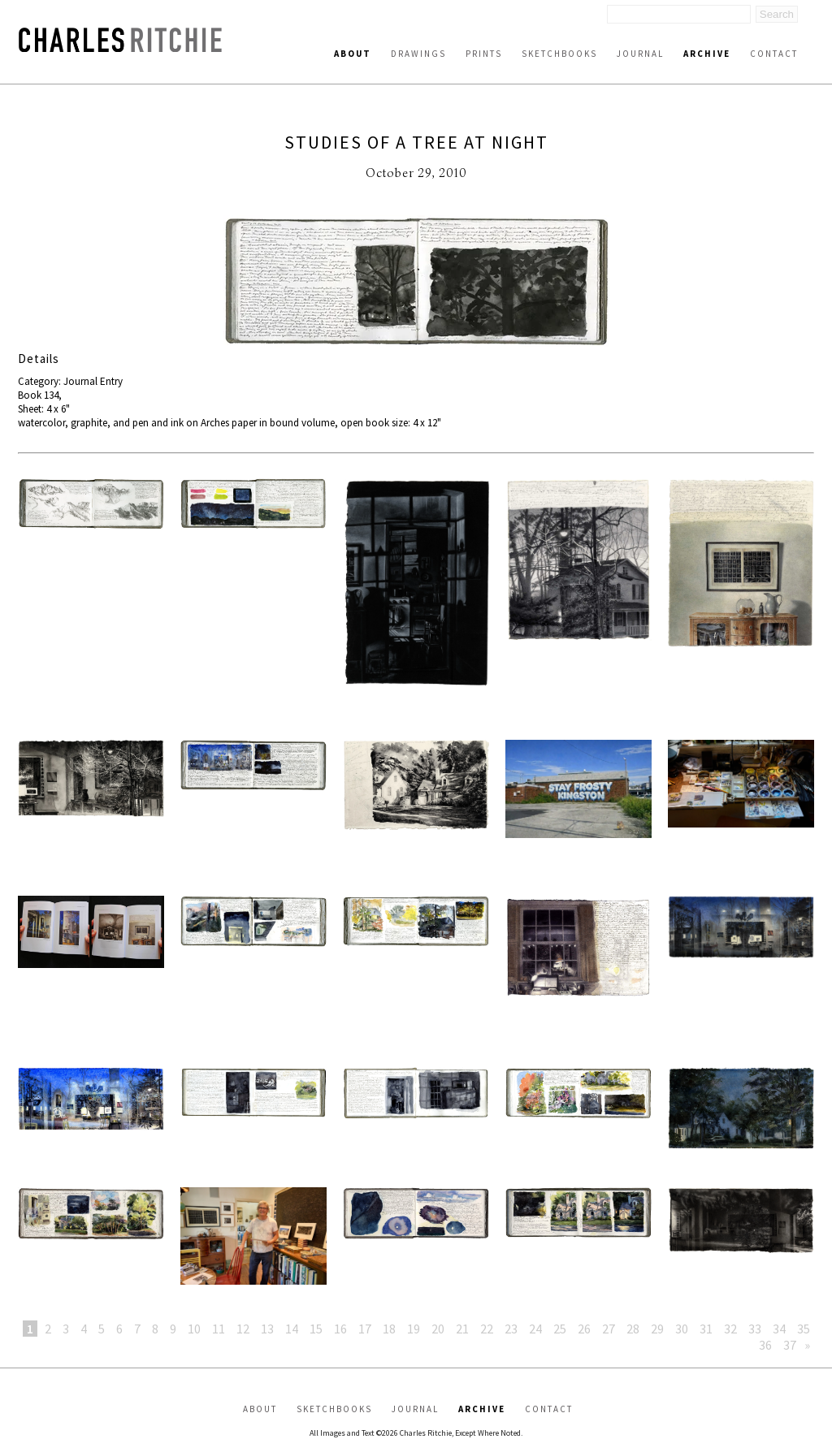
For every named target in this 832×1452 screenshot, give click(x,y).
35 (803, 1328)
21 (462, 1328)
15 (316, 1328)
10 (194, 1328)
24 (535, 1328)
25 (559, 1328)
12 (242, 1328)
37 (789, 1345)
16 (340, 1328)
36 (765, 1345)
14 (291, 1328)
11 (218, 1328)
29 (657, 1328)
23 (511, 1328)
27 (608, 1328)
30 (681, 1328)
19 (413, 1328)
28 (632, 1328)
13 (267, 1328)
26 (584, 1328)
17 (364, 1328)
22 (486, 1328)
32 (730, 1328)
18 (389, 1328)
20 (437, 1328)
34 (779, 1328)
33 (754, 1328)
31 (706, 1328)
